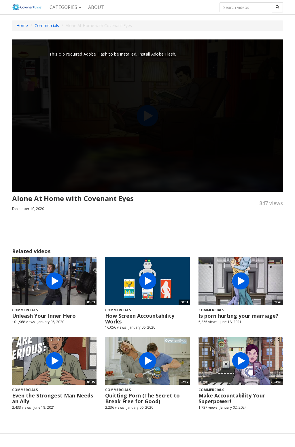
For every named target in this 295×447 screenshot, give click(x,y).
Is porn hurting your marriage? (238, 315)
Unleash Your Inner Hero (44, 315)
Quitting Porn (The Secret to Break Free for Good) (142, 398)
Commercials (47, 25)
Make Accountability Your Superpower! (231, 398)
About (96, 7)
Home (22, 25)
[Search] (277, 7)
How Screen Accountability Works (139, 318)
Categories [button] (65, 7)
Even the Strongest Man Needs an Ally (52, 398)
